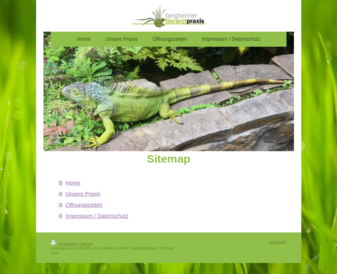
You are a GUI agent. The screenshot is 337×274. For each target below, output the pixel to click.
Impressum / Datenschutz (97, 216)
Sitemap (86, 244)
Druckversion (65, 244)
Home (73, 182)
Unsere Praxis (83, 194)
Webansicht (278, 242)
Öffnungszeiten (84, 205)
